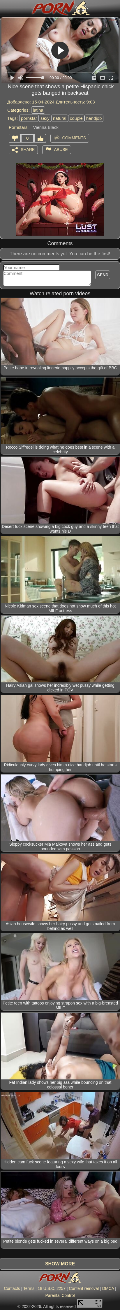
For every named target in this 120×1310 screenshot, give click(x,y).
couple (76, 118)
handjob (94, 118)
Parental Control (60, 1295)
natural (59, 118)
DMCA (108, 1288)
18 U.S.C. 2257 (52, 1288)
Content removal (84, 1288)
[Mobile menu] (5, 8)
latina (38, 110)
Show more (60, 1263)
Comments (74, 138)
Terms (28, 1288)
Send (102, 275)
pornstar (29, 118)
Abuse (61, 149)
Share (28, 149)
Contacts (12, 1288)
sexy (45, 118)
